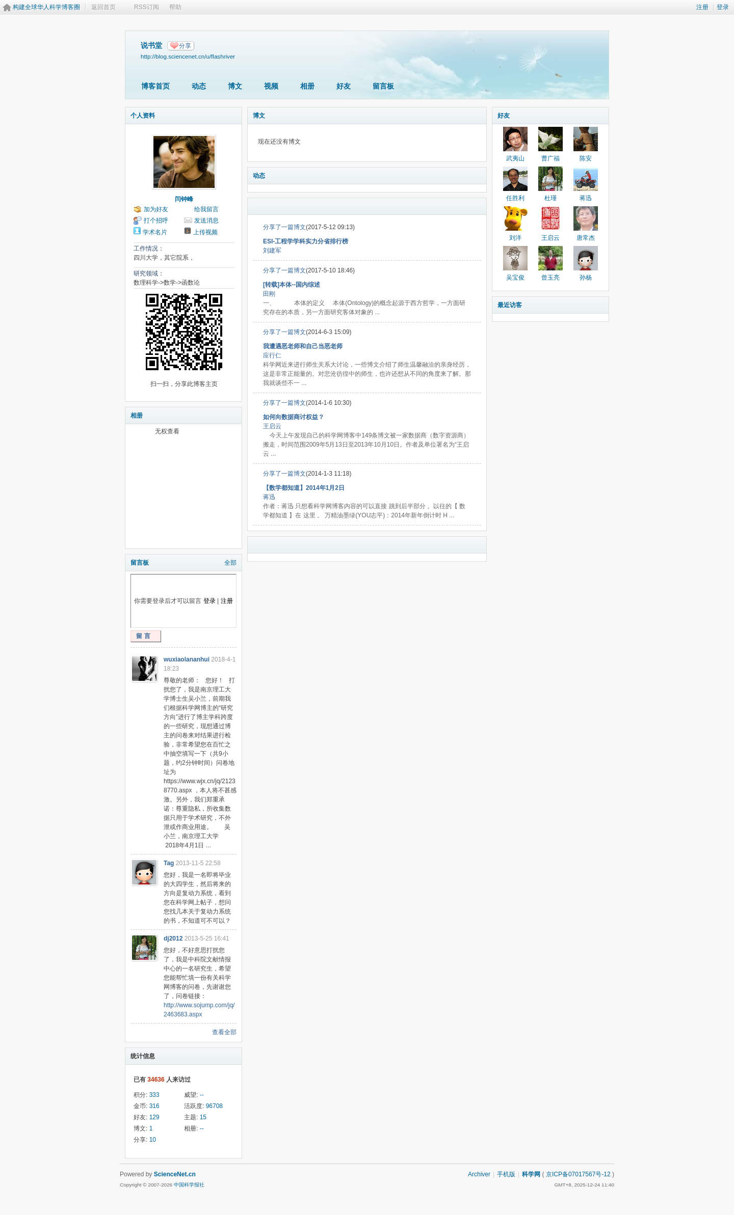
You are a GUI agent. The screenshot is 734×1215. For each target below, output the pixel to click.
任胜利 (515, 198)
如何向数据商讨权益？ (293, 417)
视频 (271, 86)
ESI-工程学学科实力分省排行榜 (305, 241)
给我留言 (206, 209)
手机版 (506, 1174)
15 (203, 1117)
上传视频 (205, 232)
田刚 (269, 293)
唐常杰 (585, 237)
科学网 (531, 1174)
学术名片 (155, 232)
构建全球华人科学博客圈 (46, 7)
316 (154, 1106)
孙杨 (586, 277)
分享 (185, 45)
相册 (307, 86)
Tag (169, 863)
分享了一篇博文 (284, 227)
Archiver (479, 1174)
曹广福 (550, 158)
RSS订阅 (146, 7)
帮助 (175, 7)
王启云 (272, 426)
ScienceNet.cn (175, 1174)
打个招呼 (156, 220)
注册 (702, 7)
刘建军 (272, 250)
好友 (343, 86)
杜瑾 (550, 198)
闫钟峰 (184, 199)
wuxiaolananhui (186, 659)
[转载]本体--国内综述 (291, 284)
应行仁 (272, 355)
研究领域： (149, 273)
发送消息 (206, 220)
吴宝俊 (515, 277)
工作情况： (149, 248)
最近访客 (509, 305)
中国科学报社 (189, 1185)
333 (154, 1094)
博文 (235, 86)
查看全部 (224, 1032)
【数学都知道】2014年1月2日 (304, 487)
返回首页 (103, 7)
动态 (199, 86)
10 (152, 1139)
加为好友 (156, 209)
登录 (723, 7)
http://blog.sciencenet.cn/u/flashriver (188, 56)
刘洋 (515, 237)
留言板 (383, 86)
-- (202, 1094)
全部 (230, 562)
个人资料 (142, 115)
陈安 (586, 158)
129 (154, 1117)
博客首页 (155, 86)
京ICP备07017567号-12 (578, 1174)
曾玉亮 (550, 277)
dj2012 (173, 938)
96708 (214, 1106)
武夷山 (515, 158)
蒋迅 (269, 497)
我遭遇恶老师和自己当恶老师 (303, 346)
